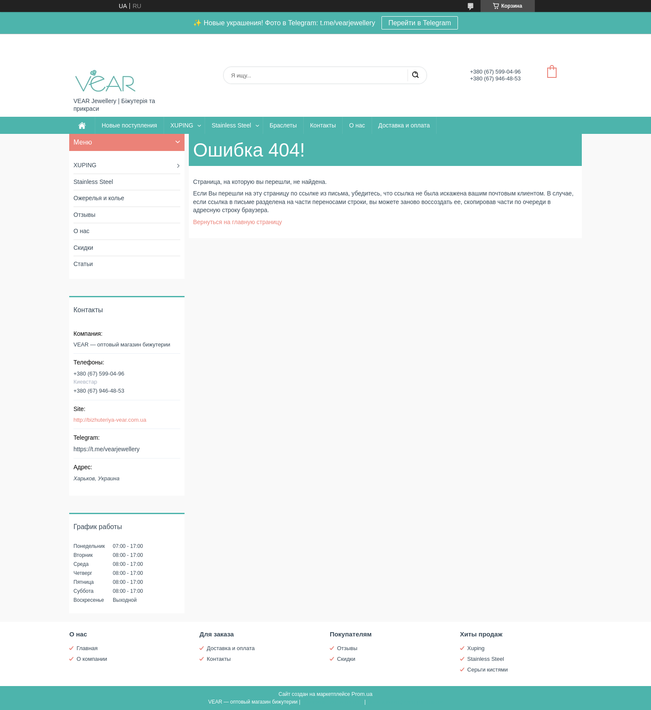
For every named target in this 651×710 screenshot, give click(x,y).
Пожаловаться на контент (332, 702)
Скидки (83, 247)
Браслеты (283, 125)
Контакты (323, 125)
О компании (91, 659)
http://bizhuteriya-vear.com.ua (110, 420)
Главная (86, 648)
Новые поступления (129, 125)
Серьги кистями (487, 669)
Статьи (83, 263)
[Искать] (415, 75)
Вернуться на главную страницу (237, 222)
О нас (357, 125)
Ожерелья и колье (98, 198)
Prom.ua (362, 694)
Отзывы (84, 214)
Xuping (475, 648)
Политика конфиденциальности (405, 702)
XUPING (182, 125)
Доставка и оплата (404, 125)
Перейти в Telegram (419, 23)
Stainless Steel (231, 125)
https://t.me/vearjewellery (106, 449)
